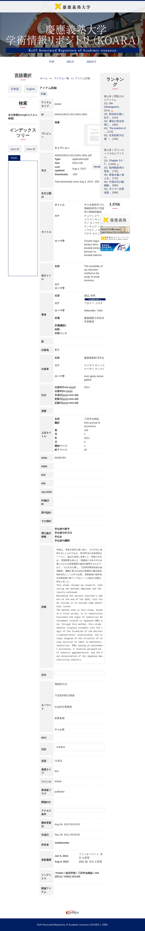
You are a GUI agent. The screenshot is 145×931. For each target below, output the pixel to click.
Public (14, 157)
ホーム (44, 78)
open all (14, 149)
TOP (51, 61)
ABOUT (91, 61)
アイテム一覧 (61, 78)
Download (98, 166)
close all (30, 149)
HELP (70, 61)
